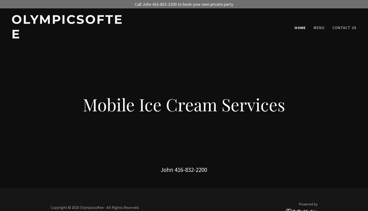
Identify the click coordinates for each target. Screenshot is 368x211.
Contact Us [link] (344, 27)
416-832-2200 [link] (191, 170)
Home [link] (300, 27)
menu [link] (319, 27)
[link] (72, 37)
